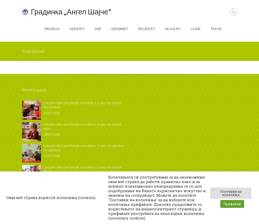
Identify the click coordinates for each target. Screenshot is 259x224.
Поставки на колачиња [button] (231, 193)
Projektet (146, 29)
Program (52, 29)
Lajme (196, 29)
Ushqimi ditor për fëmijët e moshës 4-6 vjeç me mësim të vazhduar (82, 105)
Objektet (77, 29)
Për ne (216, 29)
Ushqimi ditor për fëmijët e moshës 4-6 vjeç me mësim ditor (82, 126)
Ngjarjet (173, 29)
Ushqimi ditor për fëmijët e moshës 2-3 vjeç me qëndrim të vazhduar (84, 147)
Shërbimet (119, 29)
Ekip (98, 29)
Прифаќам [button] (232, 204)
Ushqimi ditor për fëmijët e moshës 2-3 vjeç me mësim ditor (82, 169)
